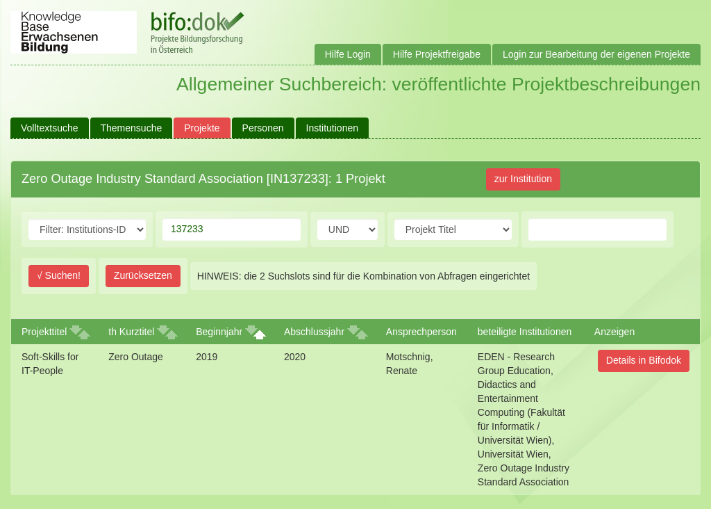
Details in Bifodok (643, 360)
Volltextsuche (49, 128)
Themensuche (131, 128)
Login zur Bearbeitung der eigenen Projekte (596, 54)
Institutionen (332, 128)
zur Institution (523, 178)
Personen (263, 128)
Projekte (201, 128)
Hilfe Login (348, 54)
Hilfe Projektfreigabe (436, 54)
